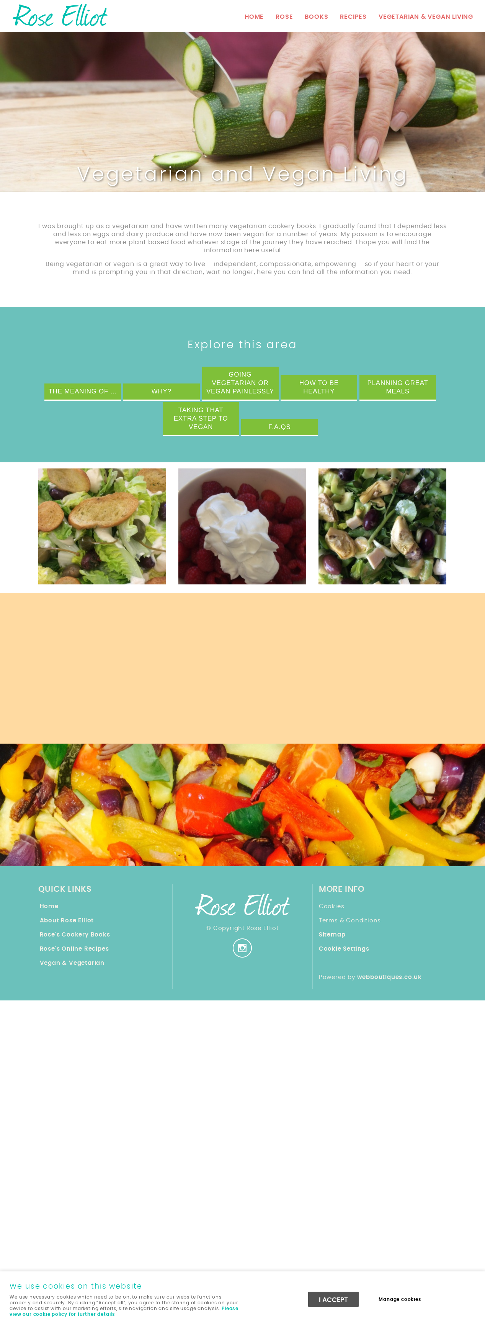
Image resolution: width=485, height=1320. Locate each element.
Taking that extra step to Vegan (201, 418)
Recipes (353, 17)
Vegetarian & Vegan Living (426, 17)
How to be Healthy (319, 387)
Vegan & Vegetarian (72, 963)
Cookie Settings (344, 949)
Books (316, 17)
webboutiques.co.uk (389, 977)
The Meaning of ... (83, 391)
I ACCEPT (333, 1300)
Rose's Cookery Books (75, 935)
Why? (161, 391)
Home (254, 17)
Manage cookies (400, 1299)
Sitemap (332, 935)
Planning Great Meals (397, 387)
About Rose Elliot (67, 921)
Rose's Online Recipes (74, 949)
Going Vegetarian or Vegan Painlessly (240, 383)
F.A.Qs (279, 427)
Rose (284, 17)
